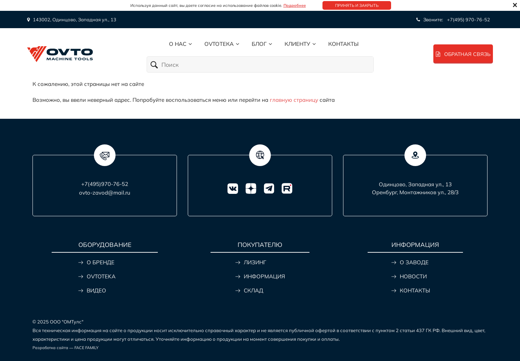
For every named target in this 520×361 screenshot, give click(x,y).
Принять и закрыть (356, 5)
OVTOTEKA (101, 276)
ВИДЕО (96, 290)
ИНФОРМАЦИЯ (264, 276)
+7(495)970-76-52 (104, 183)
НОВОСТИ (413, 276)
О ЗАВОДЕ (414, 262)
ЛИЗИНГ (255, 262)
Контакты (343, 43)
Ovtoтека (219, 43)
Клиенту (297, 43)
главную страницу (294, 99)
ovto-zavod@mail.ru (104, 192)
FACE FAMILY (86, 347)
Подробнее (294, 5)
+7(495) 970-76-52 (468, 19)
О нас (177, 43)
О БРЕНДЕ (100, 262)
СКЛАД (253, 290)
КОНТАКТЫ (415, 290)
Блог (259, 43)
